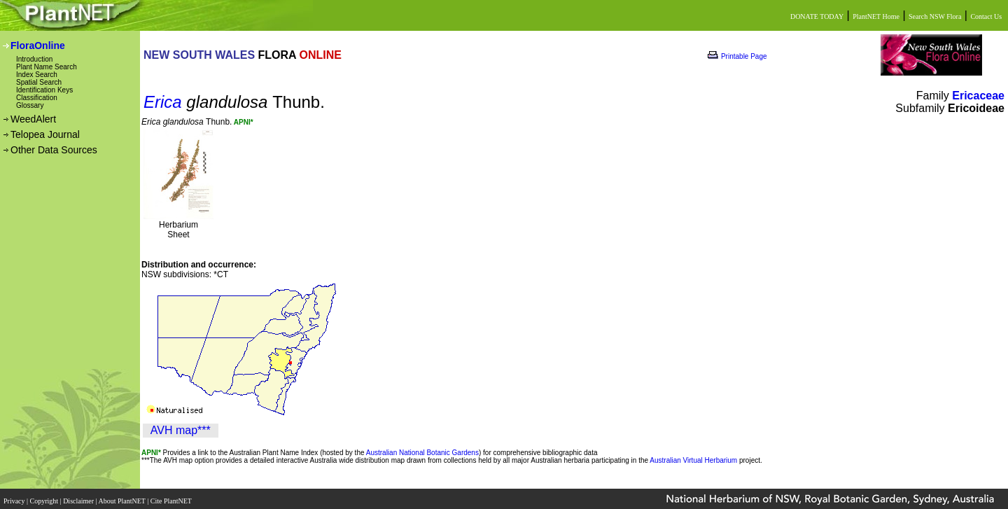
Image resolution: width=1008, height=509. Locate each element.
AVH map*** (180, 430)
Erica (163, 101)
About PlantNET (122, 497)
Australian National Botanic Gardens (422, 452)
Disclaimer (79, 497)
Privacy (15, 497)
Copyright (45, 497)
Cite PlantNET (171, 497)
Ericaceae (978, 96)
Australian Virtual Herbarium (693, 460)
